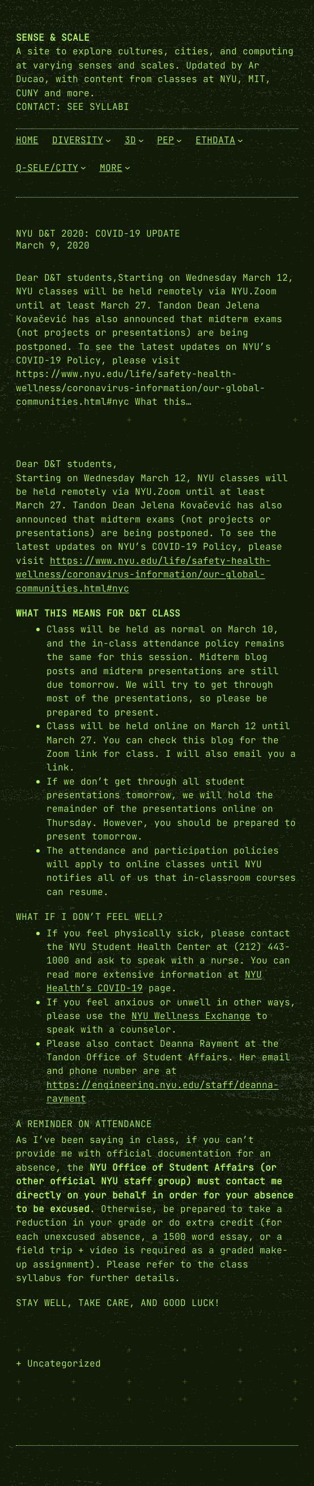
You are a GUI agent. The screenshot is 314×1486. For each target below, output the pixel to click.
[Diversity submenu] (108, 140)
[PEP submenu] (179, 140)
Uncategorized (64, 1363)
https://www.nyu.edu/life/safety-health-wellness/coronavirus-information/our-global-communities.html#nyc (143, 574)
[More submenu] (127, 167)
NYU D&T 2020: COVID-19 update (98, 233)
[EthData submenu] (240, 140)
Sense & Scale (53, 37)
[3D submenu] (141, 140)
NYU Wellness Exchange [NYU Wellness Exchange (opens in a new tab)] (191, 1015)
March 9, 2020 (53, 245)
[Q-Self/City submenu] (83, 167)
